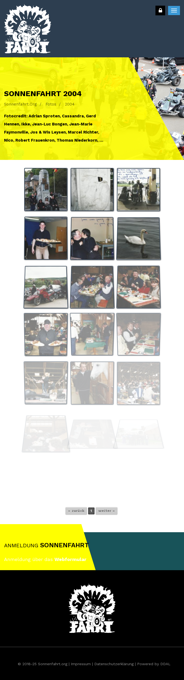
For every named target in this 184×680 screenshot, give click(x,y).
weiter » (106, 511)
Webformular (70, 559)
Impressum (81, 664)
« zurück (76, 511)
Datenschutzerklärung (114, 664)
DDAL (165, 664)
